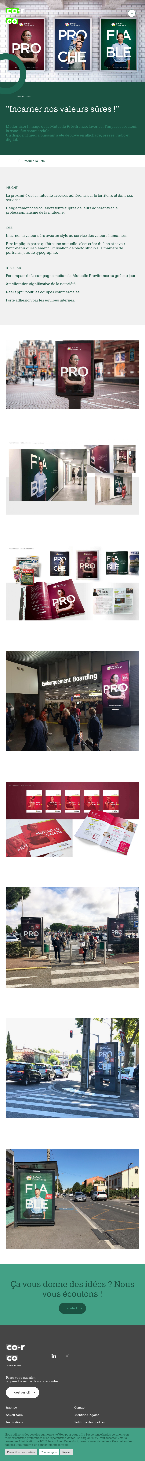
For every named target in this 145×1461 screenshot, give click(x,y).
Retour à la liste (31, 161)
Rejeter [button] (66, 1452)
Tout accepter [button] (49, 1452)
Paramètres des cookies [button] (21, 1452)
